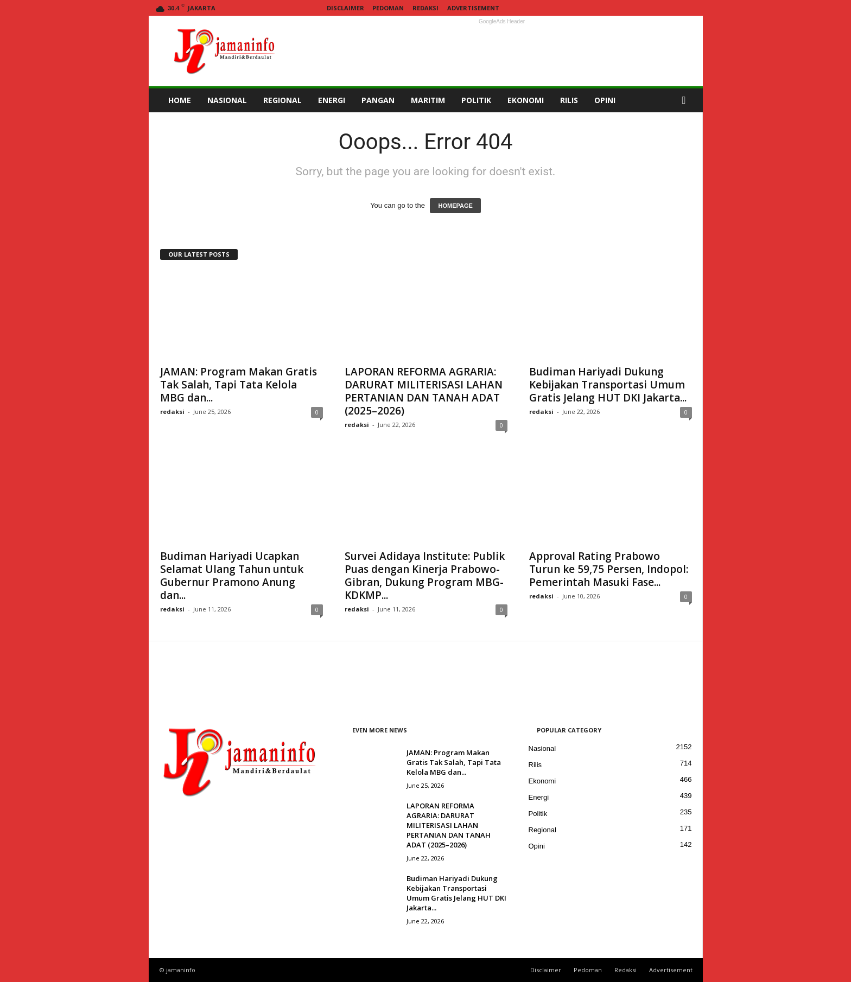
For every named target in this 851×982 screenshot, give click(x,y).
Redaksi (425, 8)
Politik (538, 813)
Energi (539, 797)
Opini (537, 846)
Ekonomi (542, 781)
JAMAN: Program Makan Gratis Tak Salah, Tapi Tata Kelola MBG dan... (238, 385)
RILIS (569, 100)
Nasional (542, 748)
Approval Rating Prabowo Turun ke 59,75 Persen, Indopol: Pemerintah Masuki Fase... (608, 569)
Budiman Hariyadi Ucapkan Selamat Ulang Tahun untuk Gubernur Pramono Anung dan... (231, 575)
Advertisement (473, 8)
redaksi (172, 411)
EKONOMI (525, 100)
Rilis (535, 765)
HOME (179, 100)
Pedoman (388, 8)
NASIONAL (227, 100)
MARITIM (428, 100)
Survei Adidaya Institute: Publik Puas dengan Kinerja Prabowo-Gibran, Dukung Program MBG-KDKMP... (425, 575)
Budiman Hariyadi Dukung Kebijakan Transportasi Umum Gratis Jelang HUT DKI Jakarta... (608, 385)
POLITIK (476, 100)
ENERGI (331, 100)
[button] (686, 100)
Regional (542, 830)
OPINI (604, 100)
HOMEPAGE (455, 205)
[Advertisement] (502, 51)
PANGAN (378, 100)
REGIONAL (282, 100)
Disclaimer (345, 8)
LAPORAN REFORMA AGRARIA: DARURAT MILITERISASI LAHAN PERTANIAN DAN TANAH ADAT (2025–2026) (424, 391)
